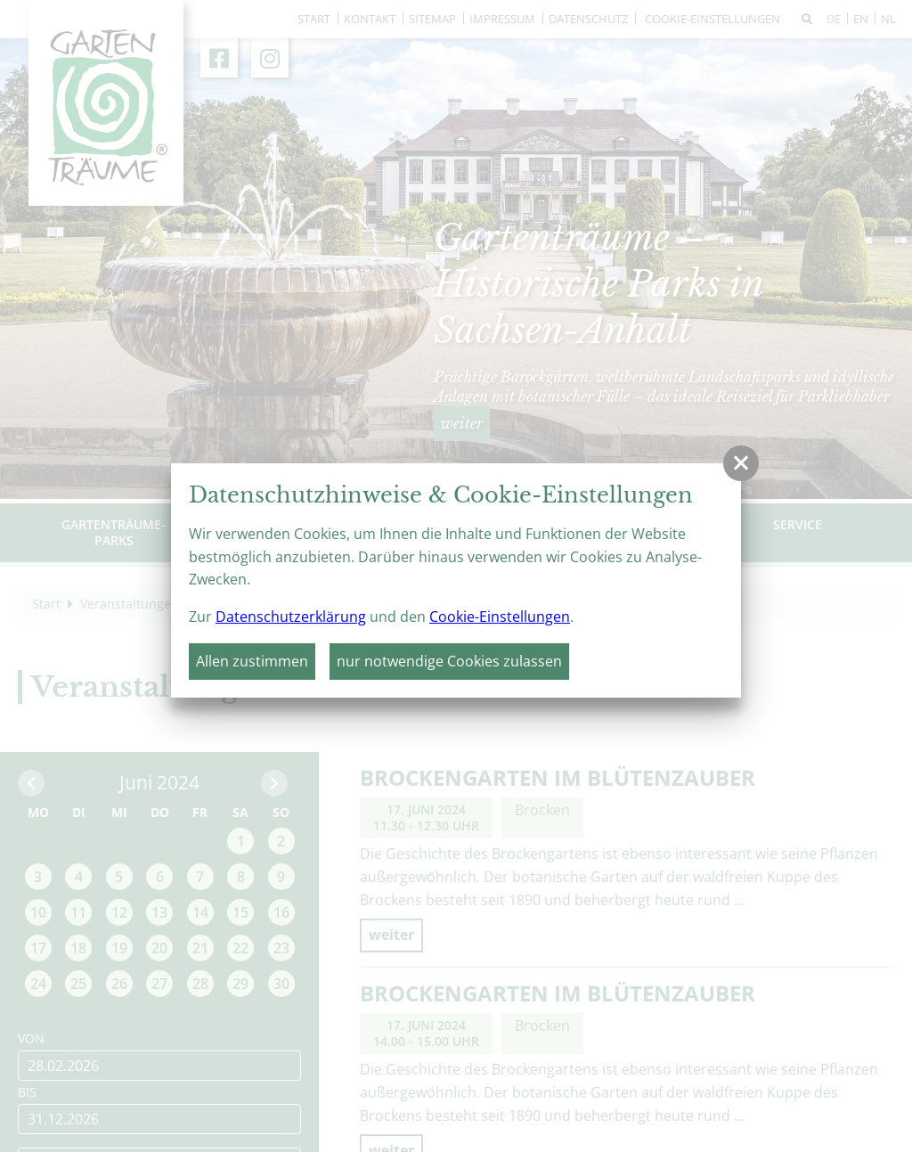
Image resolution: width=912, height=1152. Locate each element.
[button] (741, 463)
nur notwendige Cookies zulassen (449, 661)
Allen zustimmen (252, 661)
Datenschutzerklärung (291, 616)
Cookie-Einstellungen (499, 616)
